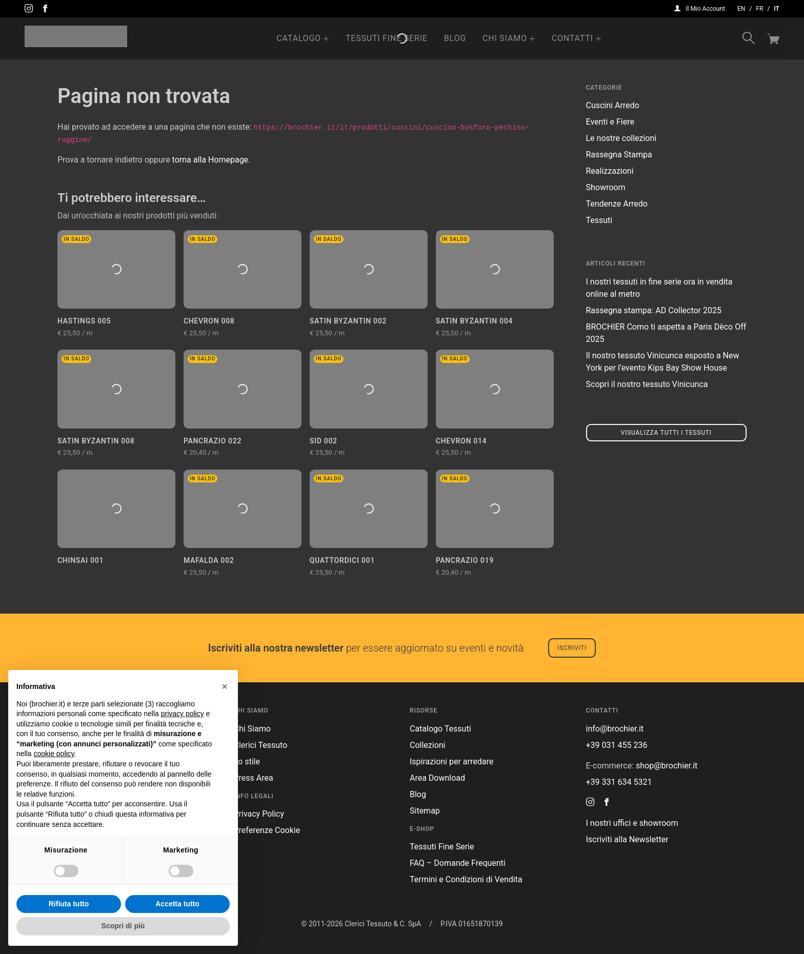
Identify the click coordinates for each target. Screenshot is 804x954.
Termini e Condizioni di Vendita (466, 879)
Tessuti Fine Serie (387, 38)
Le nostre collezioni (621, 138)
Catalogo (298, 38)
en (741, 8)
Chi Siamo (505, 38)
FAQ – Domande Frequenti (458, 863)
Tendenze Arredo (617, 204)
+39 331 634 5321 (619, 782)
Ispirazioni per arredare (451, 761)
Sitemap (425, 811)
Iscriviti (572, 648)
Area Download (437, 778)
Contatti (572, 38)
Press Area (253, 778)
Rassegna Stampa (619, 154)
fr (759, 8)
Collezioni (427, 745)
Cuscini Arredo (612, 105)
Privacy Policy (259, 814)
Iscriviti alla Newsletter (627, 839)
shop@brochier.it (666, 765)
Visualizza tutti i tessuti (666, 432)
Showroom (606, 187)
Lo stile (247, 761)
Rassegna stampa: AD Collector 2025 (653, 310)
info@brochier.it (615, 729)
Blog (455, 38)
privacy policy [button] (182, 713)
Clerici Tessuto (261, 745)
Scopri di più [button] (123, 926)
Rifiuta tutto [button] (69, 904)
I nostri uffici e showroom (632, 823)
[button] (224, 686)
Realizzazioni (610, 171)
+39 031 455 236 (617, 745)
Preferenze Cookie (267, 830)
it (776, 8)
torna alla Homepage (210, 160)
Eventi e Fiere (610, 122)
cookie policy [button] (53, 753)
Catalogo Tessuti (440, 729)
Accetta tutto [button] (177, 904)
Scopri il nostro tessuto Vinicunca (647, 384)
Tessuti (599, 220)
